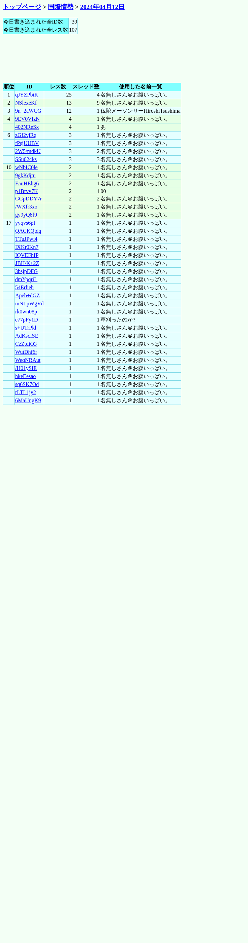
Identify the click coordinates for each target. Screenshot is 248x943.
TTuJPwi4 (26, 239)
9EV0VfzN (27, 119)
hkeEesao (25, 376)
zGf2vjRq (25, 135)
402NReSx (27, 127)
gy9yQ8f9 (26, 215)
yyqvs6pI (25, 223)
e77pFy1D (26, 320)
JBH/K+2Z (27, 263)
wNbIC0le (26, 167)
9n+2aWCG (28, 111)
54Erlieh (24, 287)
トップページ (22, 6)
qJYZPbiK (26, 95)
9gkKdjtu (25, 175)
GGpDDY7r (28, 198)
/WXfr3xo (26, 207)
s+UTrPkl (25, 328)
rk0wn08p (26, 311)
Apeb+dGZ (27, 295)
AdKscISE (26, 336)
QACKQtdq (28, 231)
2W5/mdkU (28, 151)
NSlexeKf (26, 103)
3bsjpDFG (26, 271)
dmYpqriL (26, 279)
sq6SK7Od (27, 384)
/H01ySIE (26, 368)
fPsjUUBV (27, 143)
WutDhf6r (26, 352)
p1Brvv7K (26, 191)
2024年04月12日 (102, 6)
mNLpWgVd (29, 303)
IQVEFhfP (26, 255)
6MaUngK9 (28, 400)
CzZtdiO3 (26, 344)
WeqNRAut (27, 360)
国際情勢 (60, 6)
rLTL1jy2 (25, 392)
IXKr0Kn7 (26, 247)
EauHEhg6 (27, 183)
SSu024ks (26, 159)
